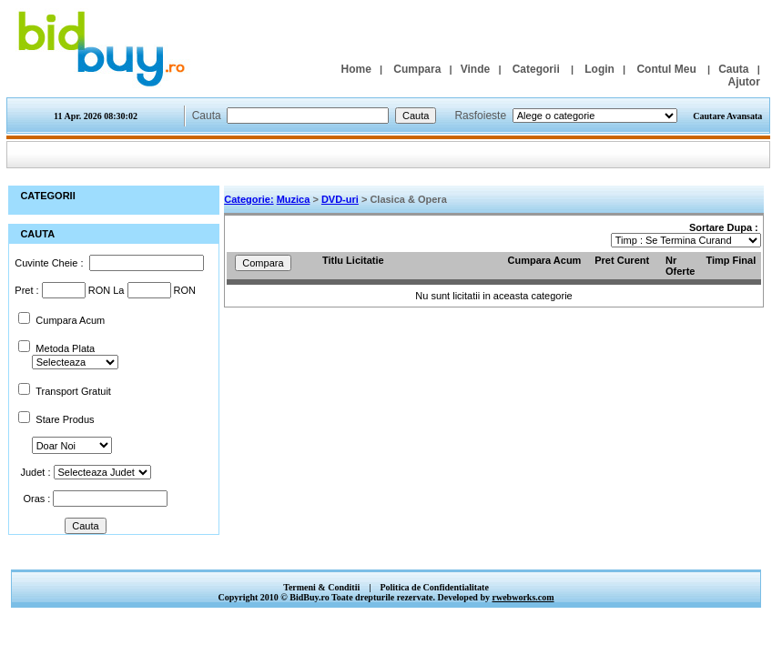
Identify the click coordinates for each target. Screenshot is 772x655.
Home (355, 69)
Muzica (293, 199)
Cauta (733, 69)
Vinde (475, 69)
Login (599, 69)
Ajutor (743, 82)
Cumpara (417, 69)
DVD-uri (340, 199)
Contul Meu (666, 69)
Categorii (536, 69)
